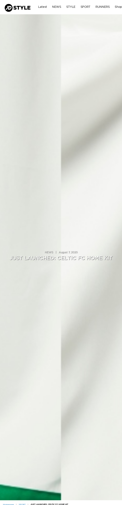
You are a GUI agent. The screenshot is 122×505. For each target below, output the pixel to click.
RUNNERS (102, 7)
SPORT (85, 7)
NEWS (56, 7)
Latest (42, 7)
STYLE (70, 7)
